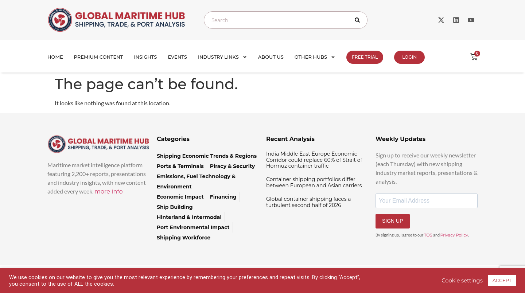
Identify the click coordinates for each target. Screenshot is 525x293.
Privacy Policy (454, 235)
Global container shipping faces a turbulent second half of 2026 (308, 202)
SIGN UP (392, 221)
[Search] (359, 20)
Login (409, 57)
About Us (271, 57)
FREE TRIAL (365, 57)
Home (55, 57)
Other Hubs (315, 57)
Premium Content (98, 57)
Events (177, 57)
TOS (428, 235)
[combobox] (286, 20)
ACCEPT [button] (502, 280)
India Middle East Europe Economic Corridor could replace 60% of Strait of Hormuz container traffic (314, 160)
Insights (145, 57)
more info (108, 191)
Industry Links (222, 57)
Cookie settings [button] (462, 280)
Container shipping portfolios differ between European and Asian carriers (314, 182)
